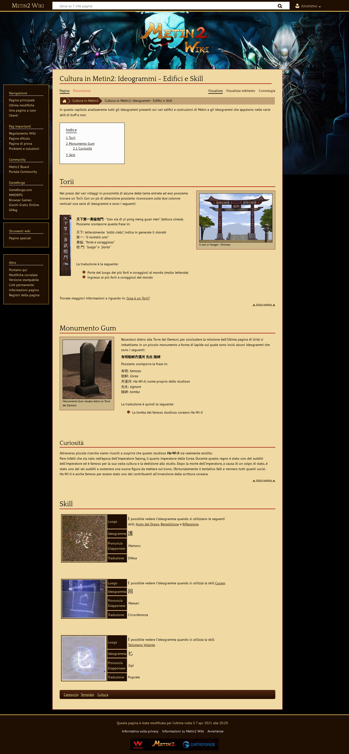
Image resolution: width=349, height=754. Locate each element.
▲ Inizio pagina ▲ (264, 304)
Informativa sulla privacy (140, 731)
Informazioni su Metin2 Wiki (183, 731)
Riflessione (190, 524)
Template (87, 694)
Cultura (102, 694)
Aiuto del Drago (147, 524)
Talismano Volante (141, 644)
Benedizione (170, 524)
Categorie (71, 694)
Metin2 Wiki (28, 5)
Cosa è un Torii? (138, 298)
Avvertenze (215, 731)
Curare (220, 583)
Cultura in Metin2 (85, 100)
